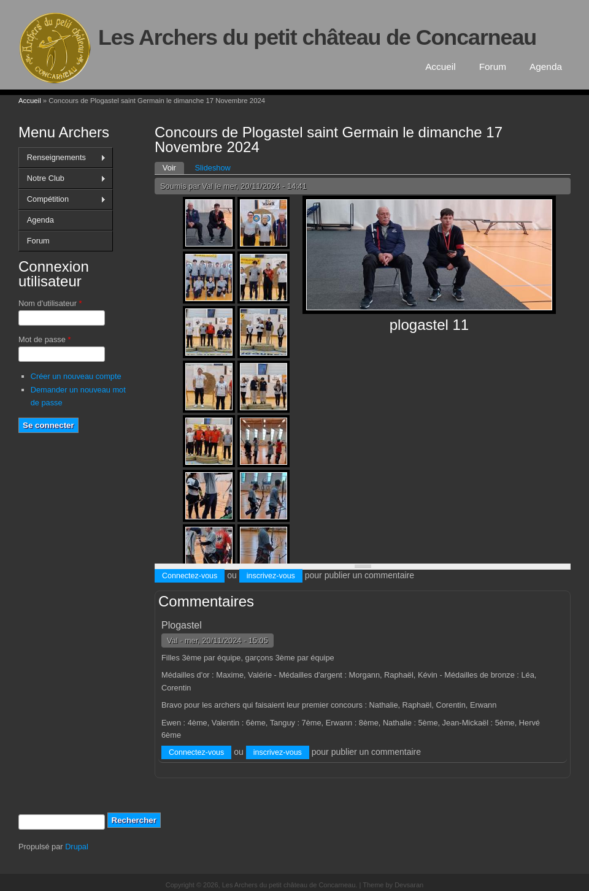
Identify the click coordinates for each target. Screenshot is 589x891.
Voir (173, 167)
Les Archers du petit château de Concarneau (317, 37)
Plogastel (181, 625)
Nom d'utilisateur (50, 303)
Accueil (440, 66)
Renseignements (62, 158)
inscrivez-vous (271, 576)
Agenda (545, 66)
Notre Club (62, 178)
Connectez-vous (189, 576)
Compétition (62, 199)
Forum (492, 66)
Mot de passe (44, 339)
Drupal (76, 846)
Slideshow (212, 167)
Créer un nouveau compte (76, 376)
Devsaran (409, 885)
